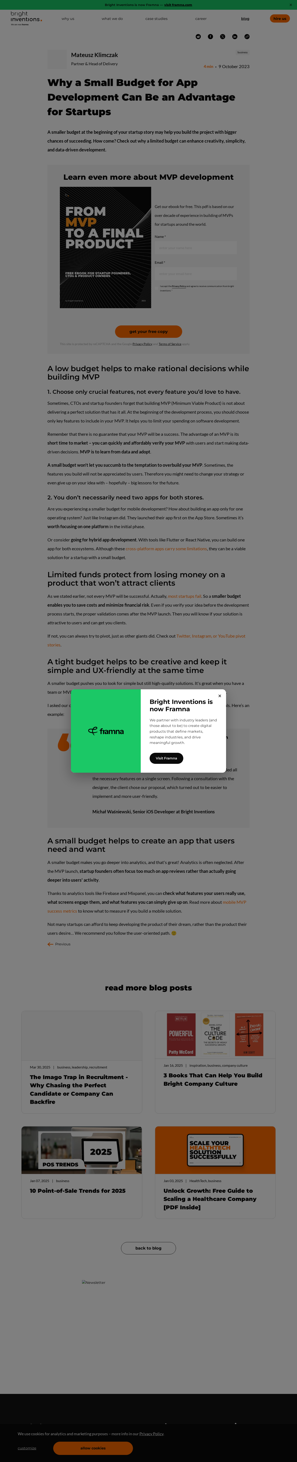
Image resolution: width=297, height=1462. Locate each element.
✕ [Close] (220, 696)
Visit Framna (166, 758)
